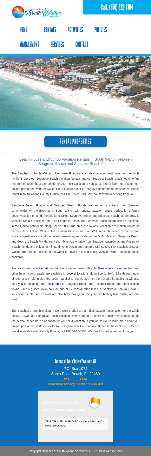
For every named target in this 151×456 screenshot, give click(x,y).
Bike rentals (105, 268)
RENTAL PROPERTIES (75, 141)
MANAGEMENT (29, 44)
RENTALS (50, 29)
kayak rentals (124, 268)
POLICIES (100, 29)
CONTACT (82, 44)
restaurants (54, 283)
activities (38, 268)
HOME (23, 29)
